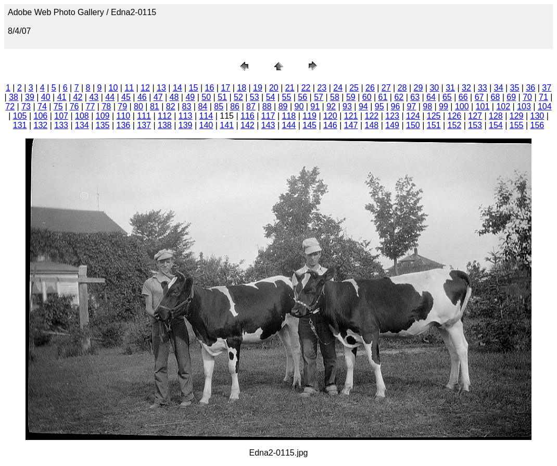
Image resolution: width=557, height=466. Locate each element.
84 (202, 106)
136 (124, 125)
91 (315, 106)
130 (537, 115)
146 (330, 125)
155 (517, 125)
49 (190, 97)
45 (126, 97)
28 (402, 87)
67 (479, 97)
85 (218, 106)
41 (62, 97)
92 (331, 106)
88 (267, 106)
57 (318, 97)
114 (206, 115)
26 (370, 87)
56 (302, 97)
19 (257, 87)
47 (158, 97)
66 (463, 97)
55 (287, 97)
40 (45, 97)
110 (124, 115)
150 (413, 125)
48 (174, 97)
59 (351, 97)
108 (82, 115)
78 (106, 106)
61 (383, 97)
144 (289, 125)
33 (482, 87)
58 (334, 97)
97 (411, 106)
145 (309, 125)
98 (427, 106)
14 (177, 87)
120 (330, 115)
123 (392, 115)
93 (347, 106)
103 (524, 106)
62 (398, 97)
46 (142, 97)
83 (187, 106)
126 (455, 115)
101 (483, 106)
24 (338, 87)
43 (93, 97)
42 (78, 97)
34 (498, 87)
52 (238, 97)
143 (268, 125)
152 (455, 125)
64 (431, 97)
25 (354, 87)
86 (234, 106)
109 (103, 115)
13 (161, 87)
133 (61, 125)
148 (372, 125)
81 (154, 106)
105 (20, 115)
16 (209, 87)
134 (82, 125)
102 (503, 106)
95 (379, 106)
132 (41, 125)
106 (41, 115)
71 (543, 97)
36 (530, 87)
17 (225, 87)
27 (386, 87)
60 (367, 97)
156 (537, 125)
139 (186, 125)
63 (415, 97)
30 (434, 87)
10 (113, 87)
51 (222, 97)
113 (186, 115)
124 (413, 115)
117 (268, 115)
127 (475, 115)
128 (496, 115)
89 (283, 106)
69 (511, 97)
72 (10, 106)
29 (418, 87)
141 (227, 125)
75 (58, 106)
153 (475, 125)
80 (138, 106)
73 (26, 106)
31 (450, 87)
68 (495, 97)
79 (122, 106)
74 (42, 106)
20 (273, 87)
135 (103, 125)
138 (165, 125)
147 (351, 125)
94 (363, 106)
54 (270, 97)
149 (392, 125)
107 (61, 115)
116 (247, 115)
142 (247, 125)
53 (254, 97)
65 (447, 97)
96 (395, 106)
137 (144, 125)
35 (515, 87)
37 (546, 87)
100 (462, 106)
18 (241, 87)
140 (206, 125)
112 (165, 115)
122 (372, 115)
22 (306, 87)
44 (110, 97)
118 (289, 115)
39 (29, 97)
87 (251, 106)
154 (496, 125)
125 (434, 115)
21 (290, 87)
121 (351, 115)
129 (517, 115)
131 (20, 125)
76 (74, 106)
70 (527, 97)
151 (434, 125)
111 (144, 115)
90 (299, 106)
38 (13, 97)
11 (129, 87)
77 (90, 106)
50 (206, 97)
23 (321, 87)
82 (170, 106)
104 (545, 106)
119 (309, 115)
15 (193, 87)
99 (443, 106)
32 (466, 87)
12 (145, 87)
